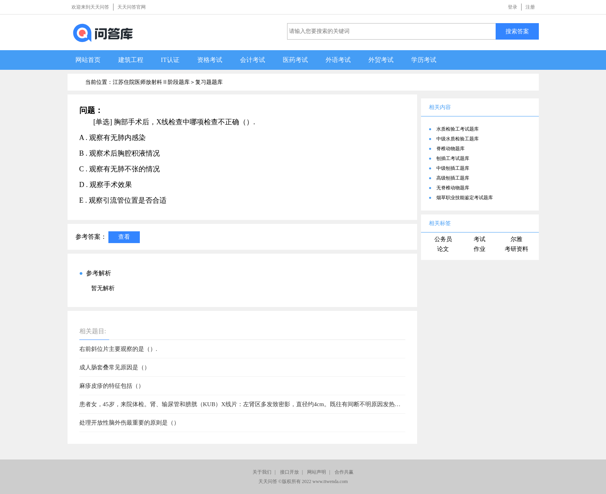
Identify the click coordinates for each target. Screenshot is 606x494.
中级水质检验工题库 (457, 139)
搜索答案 (517, 31)
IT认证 (170, 59)
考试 (479, 239)
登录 (512, 7)
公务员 (443, 239)
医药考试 (295, 59)
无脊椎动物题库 (452, 188)
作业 (479, 249)
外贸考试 (381, 59)
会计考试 (252, 59)
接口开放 (289, 472)
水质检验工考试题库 (457, 129)
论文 (443, 249)
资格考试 (209, 59)
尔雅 (516, 239)
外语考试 (338, 59)
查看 (124, 236)
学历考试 (423, 59)
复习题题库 (209, 82)
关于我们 (262, 472)
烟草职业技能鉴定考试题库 (464, 197)
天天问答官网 (131, 7)
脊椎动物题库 (450, 148)
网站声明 (316, 472)
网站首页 (88, 59)
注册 (530, 7)
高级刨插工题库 (452, 178)
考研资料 (516, 249)
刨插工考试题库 (452, 158)
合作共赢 (344, 472)
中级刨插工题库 (452, 168)
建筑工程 (130, 59)
